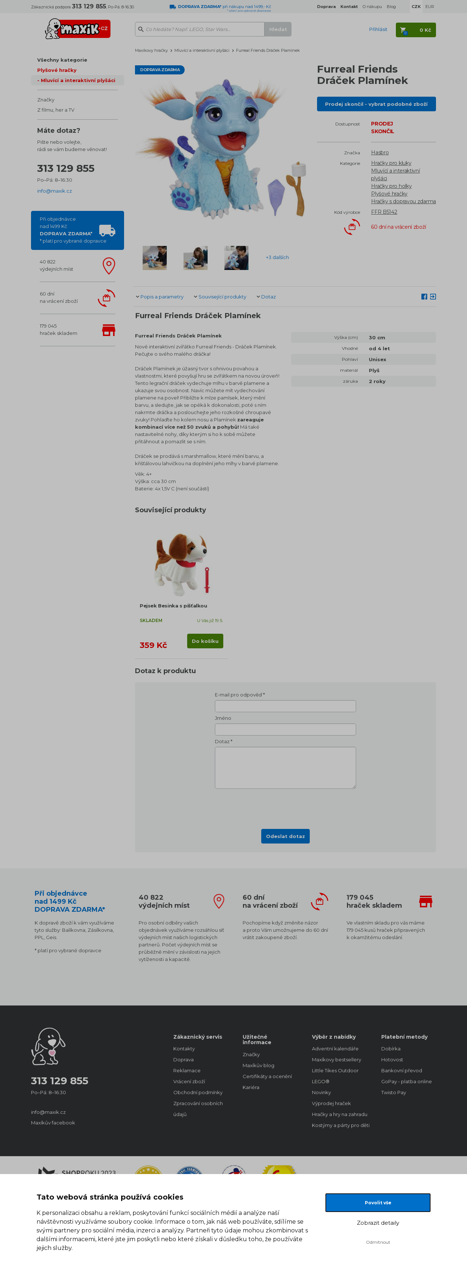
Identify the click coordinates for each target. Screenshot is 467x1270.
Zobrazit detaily (378, 1222)
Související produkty (222, 297)
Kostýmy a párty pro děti (339, 1125)
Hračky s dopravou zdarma (403, 201)
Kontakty (184, 1048)
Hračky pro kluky (391, 163)
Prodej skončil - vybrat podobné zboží (376, 104)
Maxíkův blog (258, 1065)
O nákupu (372, 6)
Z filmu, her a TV (55, 110)
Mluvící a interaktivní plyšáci (78, 80)
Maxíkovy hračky (151, 50)
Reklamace (187, 1070)
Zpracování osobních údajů (198, 1108)
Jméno (223, 718)
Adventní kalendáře (335, 1048)
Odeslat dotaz (285, 836)
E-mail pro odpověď (238, 695)
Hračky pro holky (391, 186)
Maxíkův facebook (53, 1123)
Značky (45, 100)
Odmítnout (378, 1242)
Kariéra (251, 1087)
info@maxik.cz (54, 191)
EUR (429, 6)
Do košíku (205, 641)
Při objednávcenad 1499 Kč (73, 230)
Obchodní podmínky (198, 1092)
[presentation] (285, 806)
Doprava (183, 1059)
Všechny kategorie (62, 60)
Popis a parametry (162, 297)
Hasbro (380, 152)
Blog (391, 6)
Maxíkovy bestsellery (336, 1059)
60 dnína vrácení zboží (59, 297)
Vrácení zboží (189, 1081)
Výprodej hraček (331, 1103)
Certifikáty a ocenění (267, 1076)
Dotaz (268, 297)
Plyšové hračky (57, 70)
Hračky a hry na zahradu (339, 1114)
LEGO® (320, 1081)
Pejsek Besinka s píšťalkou (173, 606)
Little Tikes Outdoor (335, 1070)
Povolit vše (378, 1202)
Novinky (321, 1092)
